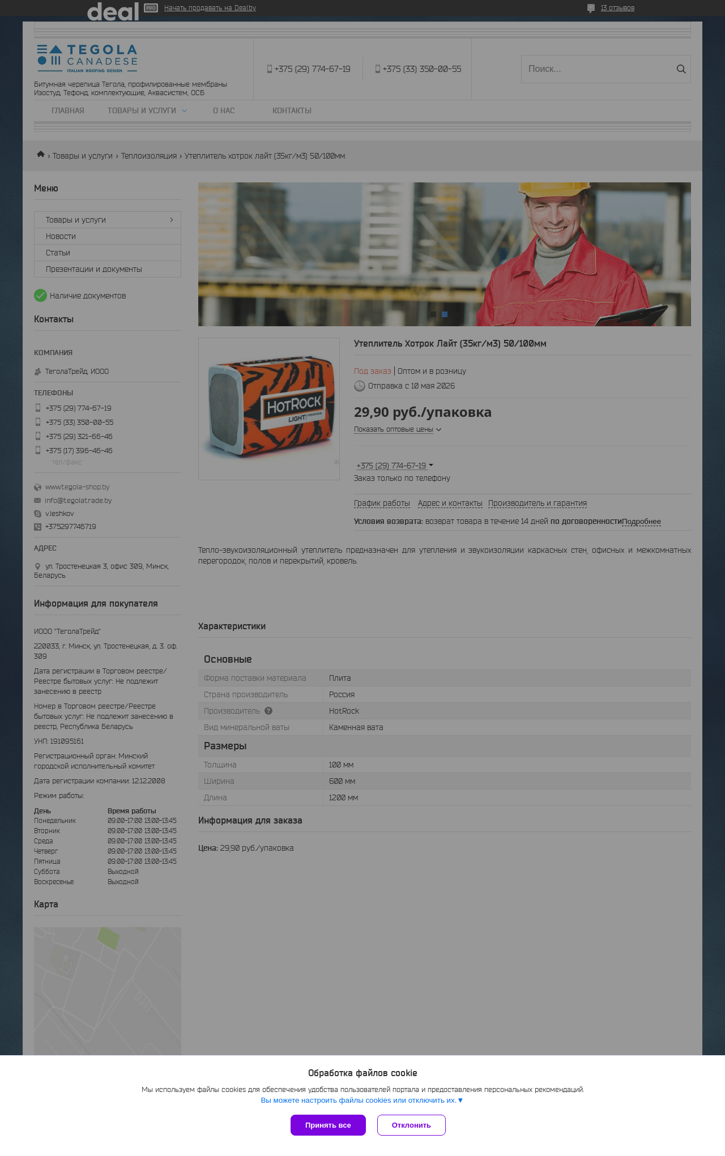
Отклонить (411, 1125)
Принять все (328, 1125)
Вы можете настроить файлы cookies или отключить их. (359, 1100)
